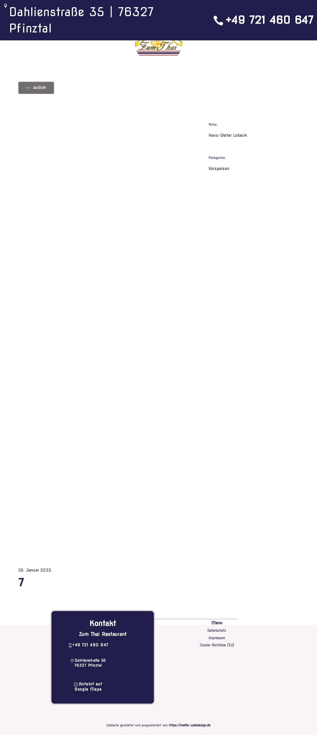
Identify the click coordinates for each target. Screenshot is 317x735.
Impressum (217, 638)
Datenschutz (216, 630)
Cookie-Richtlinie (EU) (217, 645)
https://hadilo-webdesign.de (190, 725)
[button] (36, 88)
